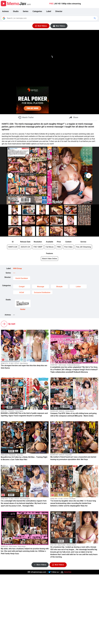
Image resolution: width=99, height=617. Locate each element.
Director (58, 11)
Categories (37, 11)
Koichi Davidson (22, 278)
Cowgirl (22, 287)
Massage (40, 287)
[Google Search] (95, 18)
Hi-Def (21, 292)
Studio (16, 11)
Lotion (78, 287)
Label (48, 11)
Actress (5, 11)
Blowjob (59, 287)
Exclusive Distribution (42, 292)
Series (25, 11)
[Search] (50, 18)
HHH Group (17, 268)
